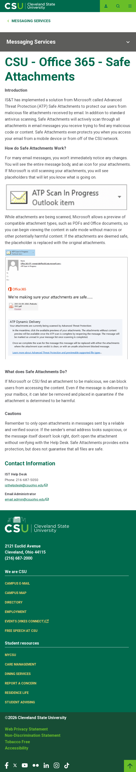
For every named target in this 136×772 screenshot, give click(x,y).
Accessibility (16, 748)
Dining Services (18, 674)
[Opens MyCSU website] (106, 6)
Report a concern (20, 683)
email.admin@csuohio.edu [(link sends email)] (27, 499)
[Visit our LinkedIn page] (46, 765)
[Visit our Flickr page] (35, 765)
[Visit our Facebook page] (6, 765)
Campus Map (15, 593)
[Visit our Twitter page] (15, 765)
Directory (13, 602)
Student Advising (20, 702)
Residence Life (17, 693)
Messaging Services (31, 21)
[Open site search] (118, 6)
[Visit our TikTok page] (66, 765)
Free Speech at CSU (21, 631)
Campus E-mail (17, 583)
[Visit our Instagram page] (56, 765)
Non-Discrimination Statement (32, 735)
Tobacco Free (17, 741)
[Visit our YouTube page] (25, 765)
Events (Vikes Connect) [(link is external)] (27, 621)
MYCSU (10, 655)
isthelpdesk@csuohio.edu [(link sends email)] (26, 485)
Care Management (20, 664)
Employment (16, 612)
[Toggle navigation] (130, 6)
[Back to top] (130, 766)
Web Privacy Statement (26, 729)
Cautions (13, 413)
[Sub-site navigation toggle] (68, 42)
